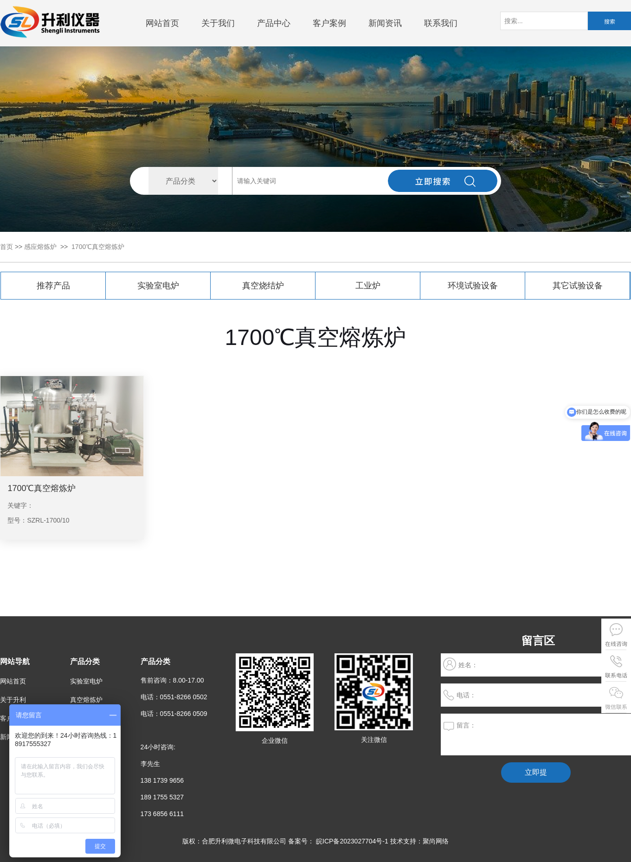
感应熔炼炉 (40, 246)
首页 (6, 246)
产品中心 (273, 23)
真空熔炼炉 (86, 699)
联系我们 (440, 23)
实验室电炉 (158, 285)
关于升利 (13, 699)
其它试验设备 (578, 285)
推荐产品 (53, 285)
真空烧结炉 (263, 285)
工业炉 (367, 285)
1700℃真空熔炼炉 (97, 246)
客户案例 (329, 23)
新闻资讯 (385, 23)
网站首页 (162, 23)
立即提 (536, 772)
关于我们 (218, 23)
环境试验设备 (473, 285)
